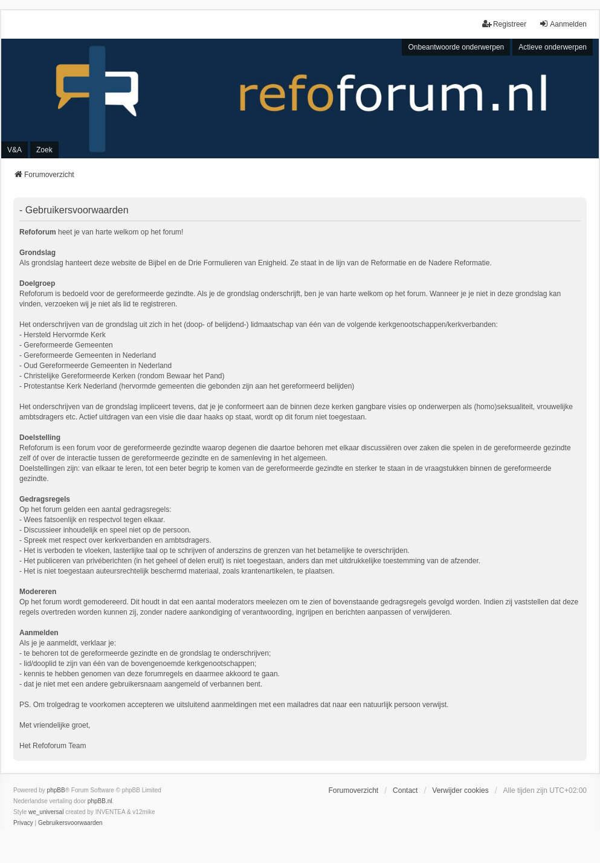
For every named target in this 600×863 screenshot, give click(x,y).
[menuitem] (23, 823)
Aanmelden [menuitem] (563, 23)
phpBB (56, 790)
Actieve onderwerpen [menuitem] (552, 47)
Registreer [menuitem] (504, 23)
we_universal (45, 812)
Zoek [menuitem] (44, 150)
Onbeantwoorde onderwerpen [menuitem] (456, 47)
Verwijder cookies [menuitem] (460, 790)
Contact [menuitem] (405, 790)
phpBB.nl (100, 801)
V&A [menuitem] (14, 150)
